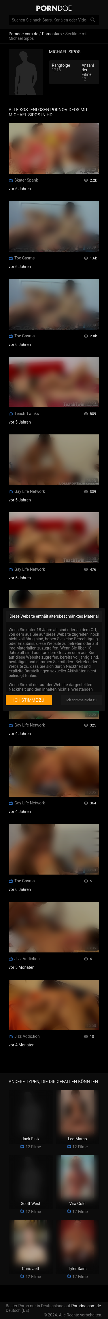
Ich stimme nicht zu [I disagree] (81, 700)
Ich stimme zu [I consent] (28, 700)
